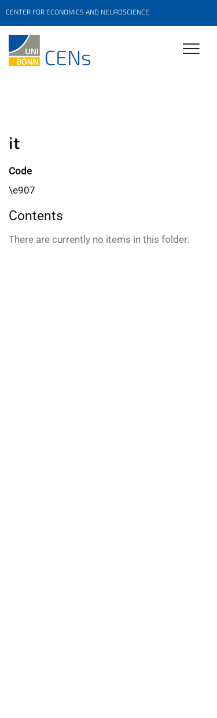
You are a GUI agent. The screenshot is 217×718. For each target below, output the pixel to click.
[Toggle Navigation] (191, 49)
